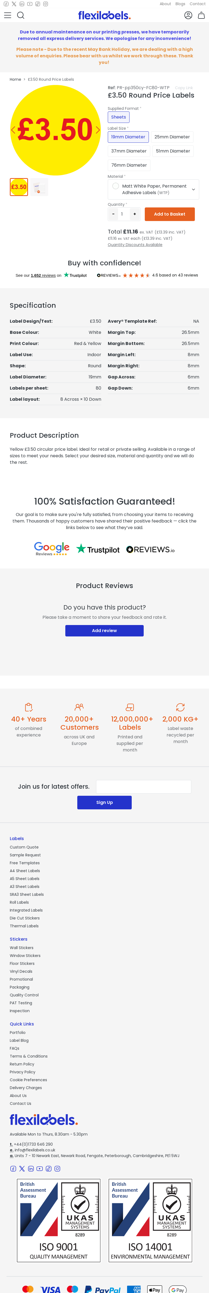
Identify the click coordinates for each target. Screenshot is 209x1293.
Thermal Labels (24, 926)
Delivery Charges (26, 1087)
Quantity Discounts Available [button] (135, 244)
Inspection (20, 1011)
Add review (104, 630)
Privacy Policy (22, 1072)
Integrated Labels (26, 910)
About (165, 4)
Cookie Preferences (28, 1080)
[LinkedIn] (22, 4)
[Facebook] (6, 4)
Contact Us (20, 1103)
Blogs (180, 4)
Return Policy (22, 1064)
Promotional (21, 979)
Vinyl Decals (21, 971)
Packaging (19, 987)
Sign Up (104, 802)
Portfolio (18, 1032)
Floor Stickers (22, 963)
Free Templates (25, 863)
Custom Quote (24, 847)
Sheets (118, 117)
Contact (198, 4)
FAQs (14, 1048)
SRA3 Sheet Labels (27, 894)
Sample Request (25, 855)
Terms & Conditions (29, 1056)
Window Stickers (25, 955)
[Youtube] (30, 4)
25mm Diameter (172, 137)
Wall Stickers (21, 947)
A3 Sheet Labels (24, 886)
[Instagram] (45, 4)
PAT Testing (21, 1003)
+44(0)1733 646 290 (31, 1144)
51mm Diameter (173, 151)
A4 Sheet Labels (25, 871)
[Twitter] (14, 4)
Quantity (116, 204)
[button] (7, 15)
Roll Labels (19, 902)
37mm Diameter (129, 151)
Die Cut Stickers (25, 918)
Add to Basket (169, 214)
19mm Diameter (128, 137)
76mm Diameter (129, 165)
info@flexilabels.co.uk (32, 1150)
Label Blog (19, 1040)
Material (115, 176)
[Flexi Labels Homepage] (104, 15)
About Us (18, 1095)
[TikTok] (38, 4)
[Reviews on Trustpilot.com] (97, 548)
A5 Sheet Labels (24, 878)
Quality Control (24, 995)
